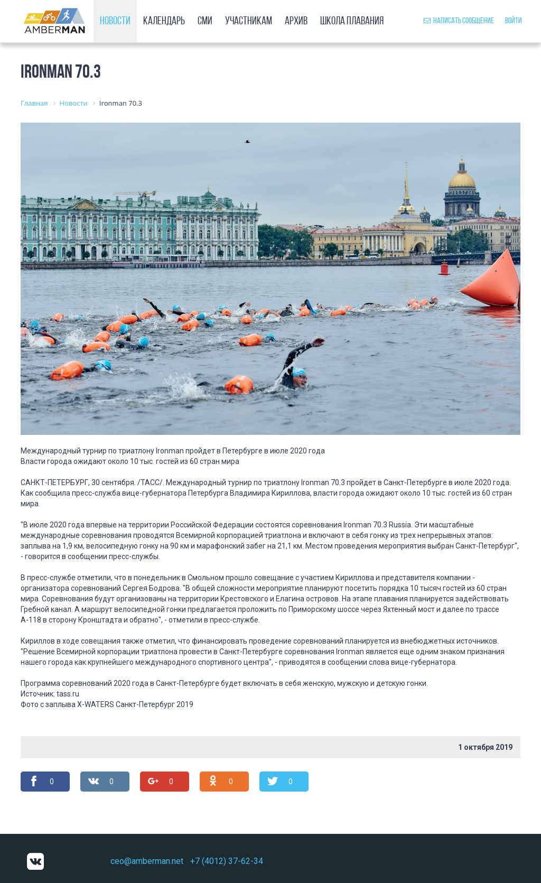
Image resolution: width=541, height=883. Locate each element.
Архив (296, 21)
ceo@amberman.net (146, 861)
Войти (513, 21)
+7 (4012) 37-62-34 (226, 861)
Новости (115, 21)
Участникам (248, 21)
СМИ (205, 21)
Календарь (164, 21)
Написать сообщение (459, 21)
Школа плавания (352, 21)
